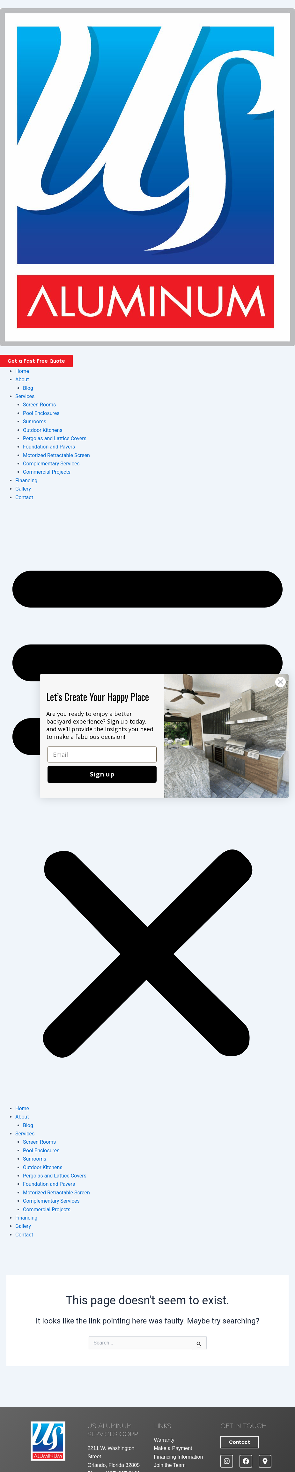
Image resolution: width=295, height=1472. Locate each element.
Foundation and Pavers (49, 447)
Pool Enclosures (41, 413)
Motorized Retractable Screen (56, 455)
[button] (147, 806)
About (22, 379)
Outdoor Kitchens (43, 430)
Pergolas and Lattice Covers (54, 438)
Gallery (23, 489)
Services (24, 396)
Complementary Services (51, 464)
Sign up (102, 774)
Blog (28, 388)
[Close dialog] (280, 682)
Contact (24, 497)
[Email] (102, 754)
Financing (26, 480)
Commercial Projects (46, 472)
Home (22, 371)
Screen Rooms (39, 405)
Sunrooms (34, 422)
